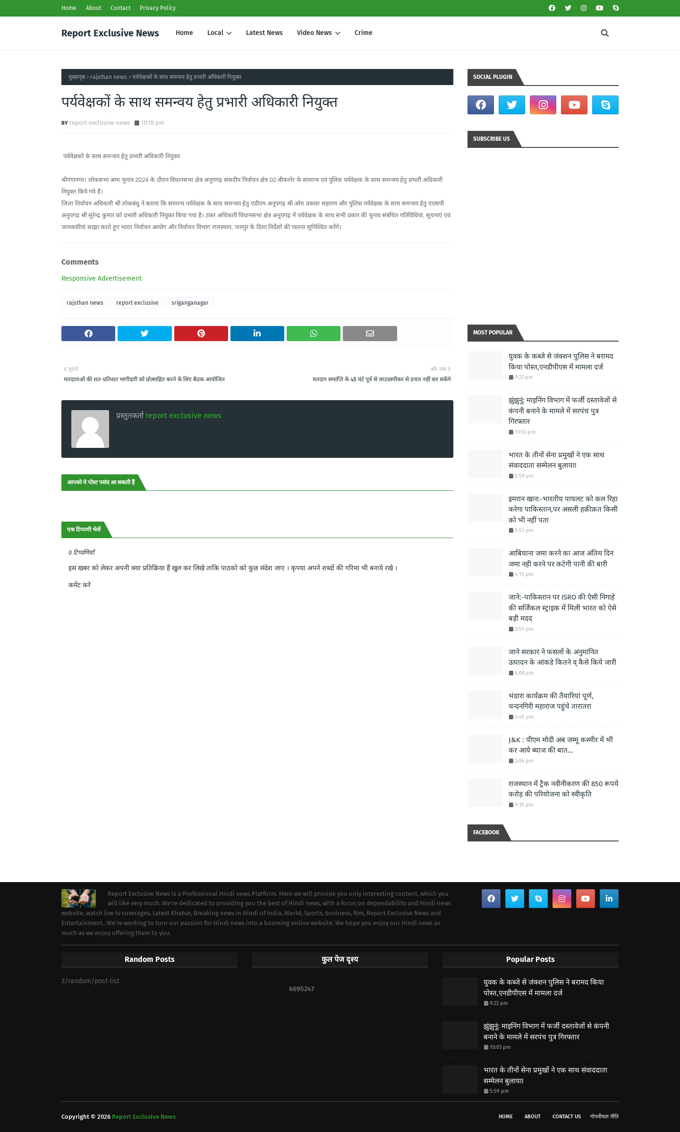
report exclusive (137, 303)
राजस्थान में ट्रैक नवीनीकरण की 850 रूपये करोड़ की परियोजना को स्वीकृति (564, 789)
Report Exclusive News (110, 33)
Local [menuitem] (215, 33)
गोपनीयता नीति (604, 1117)
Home (68, 8)
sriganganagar (190, 303)
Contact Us (566, 1117)
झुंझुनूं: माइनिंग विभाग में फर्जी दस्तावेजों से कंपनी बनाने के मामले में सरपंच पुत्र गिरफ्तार (563, 411)
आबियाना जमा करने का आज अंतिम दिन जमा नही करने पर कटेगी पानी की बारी (561, 558)
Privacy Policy (158, 8)
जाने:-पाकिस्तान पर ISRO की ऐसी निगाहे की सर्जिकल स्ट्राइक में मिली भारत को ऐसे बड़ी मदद (562, 608)
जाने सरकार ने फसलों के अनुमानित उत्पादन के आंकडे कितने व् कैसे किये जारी (562, 657)
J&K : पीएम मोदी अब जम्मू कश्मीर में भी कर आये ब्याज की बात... (561, 745)
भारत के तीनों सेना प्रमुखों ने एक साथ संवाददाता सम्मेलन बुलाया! (556, 460)
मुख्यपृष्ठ (76, 77)
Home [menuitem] (184, 33)
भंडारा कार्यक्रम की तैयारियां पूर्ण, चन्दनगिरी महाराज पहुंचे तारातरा (551, 701)
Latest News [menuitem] (264, 33)
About (93, 8)
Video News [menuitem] (314, 33)
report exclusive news (99, 122)
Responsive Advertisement (101, 278)
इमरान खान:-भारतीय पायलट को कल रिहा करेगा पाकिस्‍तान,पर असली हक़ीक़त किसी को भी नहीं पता (563, 509)
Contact (120, 8)
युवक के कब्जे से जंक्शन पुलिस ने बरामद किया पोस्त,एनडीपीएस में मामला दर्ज (561, 361)
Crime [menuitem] (364, 33)
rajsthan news (108, 77)
